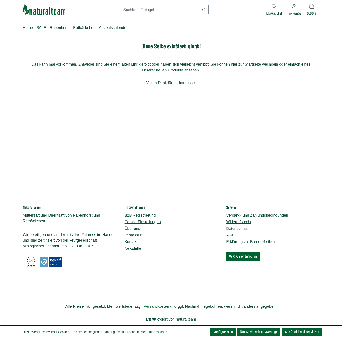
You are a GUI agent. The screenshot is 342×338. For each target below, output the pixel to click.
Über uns (132, 221)
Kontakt (131, 234)
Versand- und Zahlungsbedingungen (257, 208)
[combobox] (159, 9)
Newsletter (134, 241)
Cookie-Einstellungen (143, 214)
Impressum (134, 228)
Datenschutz (237, 221)
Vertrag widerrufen (243, 249)
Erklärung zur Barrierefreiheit (250, 234)
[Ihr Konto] (294, 10)
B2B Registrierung (140, 208)
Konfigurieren (223, 332)
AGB (230, 228)
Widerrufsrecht (238, 214)
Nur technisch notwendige (258, 332)
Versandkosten (156, 306)
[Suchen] (203, 9)
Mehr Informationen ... (156, 332)
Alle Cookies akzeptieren (302, 332)
